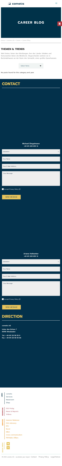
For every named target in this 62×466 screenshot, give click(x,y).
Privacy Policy (44, 457)
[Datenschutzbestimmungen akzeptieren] (20, 189)
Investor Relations (12, 420)
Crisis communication (14, 435)
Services (9, 397)
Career (18, 40)
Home (3, 40)
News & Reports (12, 411)
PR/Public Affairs (12, 438)
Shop (8, 402)
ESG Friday (10, 408)
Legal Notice (55, 457)
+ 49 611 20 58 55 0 (12, 335)
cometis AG (10, 40)
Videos (8, 414)
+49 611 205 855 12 (31, 146)
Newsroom (10, 400)
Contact (34, 457)
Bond (8, 429)
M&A (8, 432)
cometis (9, 394)
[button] (56, 3)
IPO (7, 426)
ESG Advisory (11, 423)
